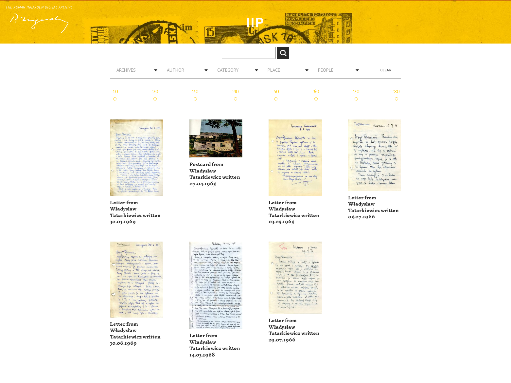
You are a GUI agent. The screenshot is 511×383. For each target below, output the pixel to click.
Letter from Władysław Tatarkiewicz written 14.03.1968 (214, 345)
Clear (385, 70)
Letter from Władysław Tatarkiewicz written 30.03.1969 (135, 212)
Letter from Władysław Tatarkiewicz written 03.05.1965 (294, 212)
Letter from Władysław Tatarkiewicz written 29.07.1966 (294, 330)
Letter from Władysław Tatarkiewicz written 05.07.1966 (373, 207)
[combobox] (134, 70)
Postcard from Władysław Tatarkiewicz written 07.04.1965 (214, 174)
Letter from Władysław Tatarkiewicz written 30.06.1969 (135, 334)
